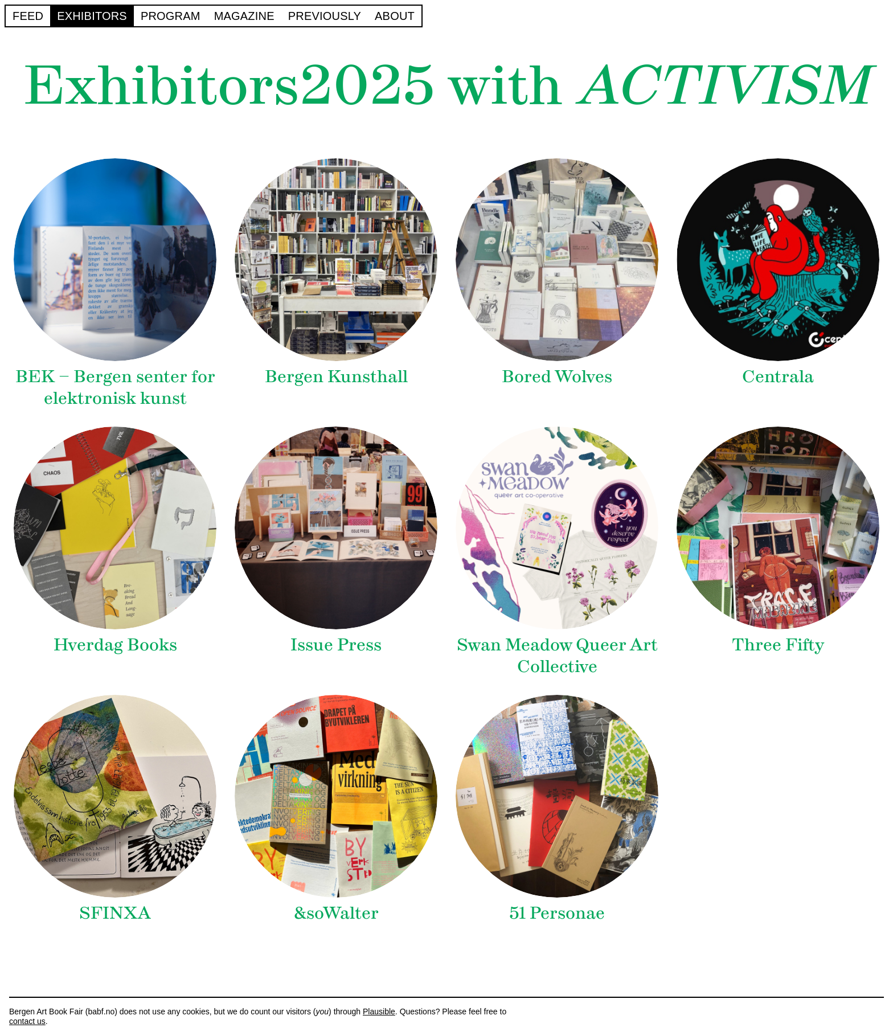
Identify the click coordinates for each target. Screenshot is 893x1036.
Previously (324, 16)
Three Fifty (778, 644)
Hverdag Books (115, 644)
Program (170, 16)
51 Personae (557, 912)
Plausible (379, 1011)
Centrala (778, 376)
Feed (28, 16)
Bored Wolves (557, 376)
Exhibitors (92, 16)
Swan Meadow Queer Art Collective (557, 655)
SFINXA (115, 912)
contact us (27, 1021)
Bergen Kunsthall (336, 376)
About (395, 16)
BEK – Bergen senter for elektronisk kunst (115, 387)
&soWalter (336, 912)
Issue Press (336, 644)
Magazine (244, 16)
